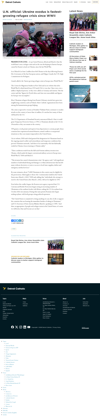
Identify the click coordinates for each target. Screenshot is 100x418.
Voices (4, 374)
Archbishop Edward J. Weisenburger (49, 303)
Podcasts (25, 304)
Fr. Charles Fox (10, 380)
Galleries (25, 306)
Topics (4, 343)
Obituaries (6, 316)
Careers (65, 314)
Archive (5, 415)
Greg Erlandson (10, 382)
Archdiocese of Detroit (69, 308)
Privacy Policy (57, 329)
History (8, 370)
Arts (4, 312)
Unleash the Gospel (11, 403)
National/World (57, 2)
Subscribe (95, 1)
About (4, 391)
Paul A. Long (46, 313)
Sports (5, 308)
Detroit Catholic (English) (10, 413)
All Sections (82, 2)
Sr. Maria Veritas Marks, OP (49, 306)
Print (14, 229)
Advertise (85, 304)
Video (24, 302)
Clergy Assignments (8, 314)
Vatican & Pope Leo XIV (67, 2)
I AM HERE (9, 368)
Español (75, 2)
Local (47, 2)
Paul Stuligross (47, 317)
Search (89, 2)
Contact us (66, 304)
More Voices (46, 319)
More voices (9, 386)
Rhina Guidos (8, 19)
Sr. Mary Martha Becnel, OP (50, 310)
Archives (65, 306)
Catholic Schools (8, 310)
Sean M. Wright (47, 315)
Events (51, 2)
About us (65, 302)
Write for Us (86, 306)
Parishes (65, 312)
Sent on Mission (10, 366)
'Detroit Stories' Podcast (12, 361)
